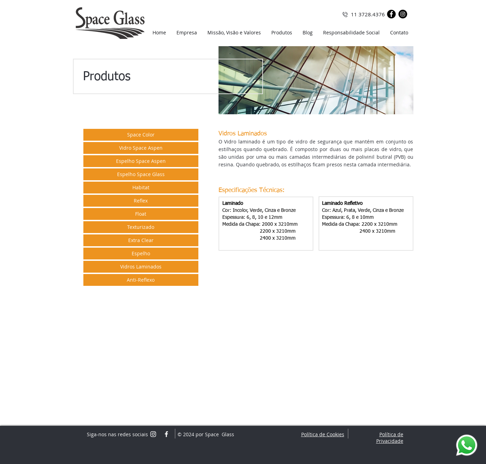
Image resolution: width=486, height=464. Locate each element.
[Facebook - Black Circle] (391, 14)
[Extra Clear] (140, 240)
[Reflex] (140, 201)
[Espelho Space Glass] (140, 174)
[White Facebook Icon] (166, 434)
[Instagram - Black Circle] (402, 14)
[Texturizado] (140, 227)
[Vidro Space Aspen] (140, 148)
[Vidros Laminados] (140, 267)
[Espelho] (140, 253)
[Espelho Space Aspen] (140, 161)
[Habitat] (140, 187)
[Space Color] (140, 135)
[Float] (140, 214)
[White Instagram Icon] (153, 434)
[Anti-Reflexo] (140, 280)
